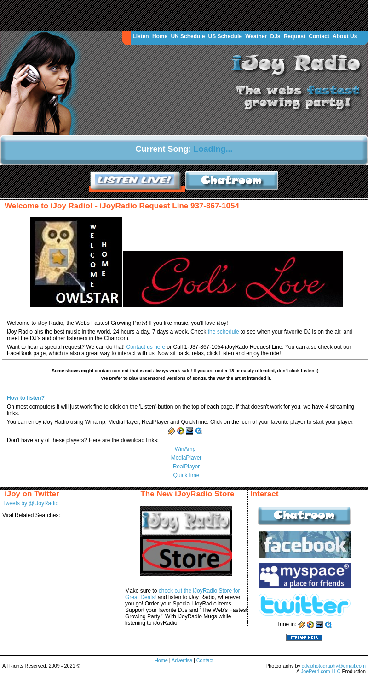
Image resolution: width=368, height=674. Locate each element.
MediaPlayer (186, 458)
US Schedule (225, 36)
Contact (319, 36)
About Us (345, 36)
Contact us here (146, 347)
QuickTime (186, 475)
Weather (256, 36)
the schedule (224, 331)
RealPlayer (186, 466)
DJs (275, 36)
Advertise (183, 660)
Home (159, 36)
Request (294, 36)
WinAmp (185, 449)
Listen (140, 36)
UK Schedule (188, 36)
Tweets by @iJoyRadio (30, 503)
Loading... (213, 149)
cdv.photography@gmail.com (334, 665)
